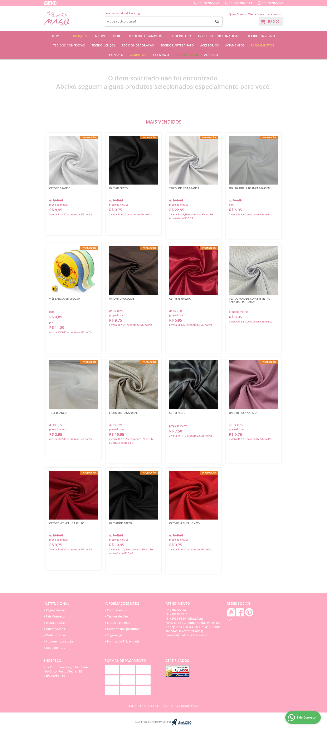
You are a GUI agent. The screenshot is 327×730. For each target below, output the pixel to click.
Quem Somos (237, 14)
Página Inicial (55, 610)
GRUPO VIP (138, 55)
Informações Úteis (122, 603)
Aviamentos (235, 45)
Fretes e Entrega (118, 623)
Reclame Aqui (186, 55)
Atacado (211, 55)
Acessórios (209, 45)
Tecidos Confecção (69, 45)
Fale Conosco (275, 14)
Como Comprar (118, 610)
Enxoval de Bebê (107, 36)
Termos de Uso (117, 616)
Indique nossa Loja (59, 641)
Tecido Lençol (104, 45)
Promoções (77, 36)
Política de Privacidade (123, 641)
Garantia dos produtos (123, 629)
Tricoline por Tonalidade (219, 36)
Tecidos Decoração (138, 45)
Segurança (114, 635)
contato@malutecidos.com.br (187, 635)
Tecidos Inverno (261, 36)
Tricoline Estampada (144, 36)
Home (56, 36)
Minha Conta (256, 14)
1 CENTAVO (160, 55)
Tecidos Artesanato (177, 45)
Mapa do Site (55, 623)
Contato (116, 55)
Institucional (56, 603)
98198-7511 (240, 3)
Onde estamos (56, 635)
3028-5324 (208, 3)
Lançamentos (262, 45)
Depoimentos (55, 648)
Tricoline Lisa (179, 36)
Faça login (135, 13)
